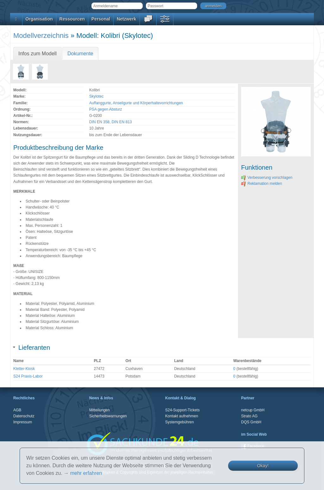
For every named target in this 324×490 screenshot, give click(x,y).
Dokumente (80, 53)
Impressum (22, 422)
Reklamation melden (261, 183)
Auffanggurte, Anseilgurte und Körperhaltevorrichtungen (136, 103)
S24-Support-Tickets (182, 410)
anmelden (213, 6)
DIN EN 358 (99, 122)
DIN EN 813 (122, 122)
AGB (17, 410)
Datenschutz (23, 416)
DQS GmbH (251, 422)
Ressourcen (72, 18)
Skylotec (96, 96)
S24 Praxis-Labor (28, 376)
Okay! (263, 465)
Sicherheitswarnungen (108, 416)
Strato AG (249, 416)
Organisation (39, 18)
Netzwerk (126, 18)
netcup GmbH (253, 410)
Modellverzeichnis (41, 35)
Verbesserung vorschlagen (266, 177)
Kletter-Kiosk (24, 368)
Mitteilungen (99, 410)
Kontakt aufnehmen (181, 416)
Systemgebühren (179, 422)
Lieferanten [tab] (31, 347)
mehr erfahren (86, 473)
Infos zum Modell (37, 53)
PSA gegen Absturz (105, 109)
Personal (100, 18)
